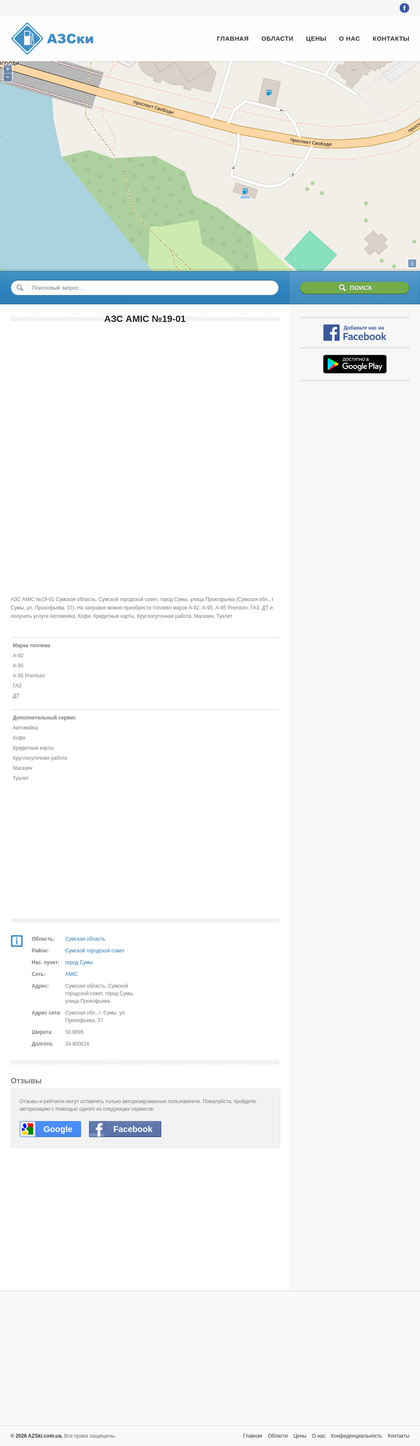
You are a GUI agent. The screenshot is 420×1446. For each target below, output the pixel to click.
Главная (233, 38)
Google (58, 1129)
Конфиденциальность (356, 1436)
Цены (316, 38)
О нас (349, 38)
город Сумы (79, 962)
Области (277, 38)
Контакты (391, 38)
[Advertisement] (145, 392)
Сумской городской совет (95, 951)
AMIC (72, 974)
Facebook (132, 1129)
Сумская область (85, 939)
